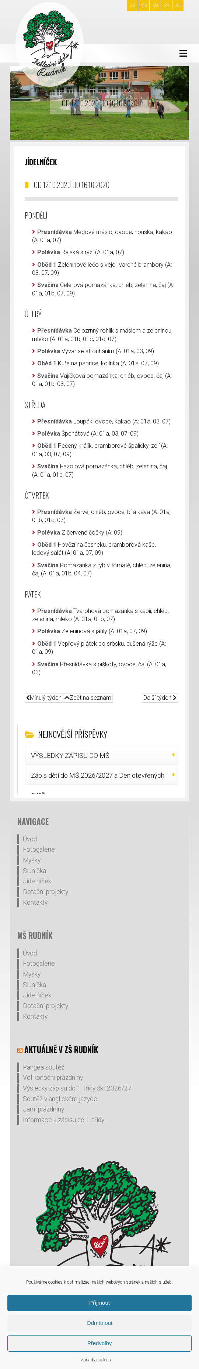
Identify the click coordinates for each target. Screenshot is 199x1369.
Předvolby (99, 1343)
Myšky (32, 860)
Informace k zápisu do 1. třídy (63, 1120)
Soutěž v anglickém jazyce (60, 1099)
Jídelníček (37, 881)
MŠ (143, 5)
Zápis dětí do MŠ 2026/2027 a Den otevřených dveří (97, 778)
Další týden (160, 697)
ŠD (155, 5)
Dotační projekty (45, 891)
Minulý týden (44, 697)
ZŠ (132, 5)
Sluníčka (34, 871)
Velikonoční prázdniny (53, 1077)
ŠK (167, 5)
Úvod (30, 839)
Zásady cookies (96, 1359)
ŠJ (178, 5)
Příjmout (99, 1302)
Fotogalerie (39, 849)
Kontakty (35, 902)
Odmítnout (99, 1323)
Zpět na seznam (87, 697)
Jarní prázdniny (43, 1109)
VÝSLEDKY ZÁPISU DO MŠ (70, 755)
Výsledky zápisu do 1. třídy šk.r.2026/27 (77, 1088)
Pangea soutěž (43, 1067)
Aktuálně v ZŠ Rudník (61, 1049)
